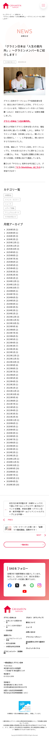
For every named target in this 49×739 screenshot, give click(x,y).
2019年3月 (10, 449)
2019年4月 (10, 446)
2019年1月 (10, 455)
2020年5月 (10, 426)
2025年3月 (10, 271)
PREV (10, 520)
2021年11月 (11, 391)
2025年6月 (10, 261)
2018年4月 (10, 481)
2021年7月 (10, 404)
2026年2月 (10, 239)
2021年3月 (10, 413)
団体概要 (9, 630)
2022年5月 (10, 378)
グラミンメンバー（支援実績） (13, 652)
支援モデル (7, 635)
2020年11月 (11, 420)
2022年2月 (10, 384)
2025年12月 (11, 242)
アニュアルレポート (12, 212)
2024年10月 (11, 287)
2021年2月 (10, 416)
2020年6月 (10, 423)
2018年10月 (11, 465)
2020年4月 (10, 429)
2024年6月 (10, 297)
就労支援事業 (10, 643)
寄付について (30, 622)
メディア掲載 (9, 208)
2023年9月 (10, 326)
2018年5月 (10, 478)
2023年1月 (10, 352)
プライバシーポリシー (34, 637)
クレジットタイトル (33, 648)
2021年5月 (10, 407)
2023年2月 (10, 349)
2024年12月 (11, 281)
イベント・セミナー (12, 199)
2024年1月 (10, 313)
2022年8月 (10, 368)
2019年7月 (10, 439)
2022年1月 (10, 387)
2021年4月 (10, 410)
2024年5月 (10, 300)
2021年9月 (10, 397)
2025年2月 (10, 274)
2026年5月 (10, 229)
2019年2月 (10, 452)
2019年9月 (10, 436)
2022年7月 (10, 371)
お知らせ (18, 14)
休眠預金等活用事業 (13, 646)
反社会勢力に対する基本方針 (35, 643)
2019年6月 (10, 442)
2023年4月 (10, 342)
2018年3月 (10, 484)
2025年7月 (10, 258)
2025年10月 (11, 249)
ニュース (8, 204)
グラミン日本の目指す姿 (14, 626)
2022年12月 (11, 355)
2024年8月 (10, 291)
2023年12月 (11, 316)
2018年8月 (10, 471)
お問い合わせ (30, 632)
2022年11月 (11, 358)
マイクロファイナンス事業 (14, 639)
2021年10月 (11, 394)
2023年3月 (10, 345)
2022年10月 (11, 362)
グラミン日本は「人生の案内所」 (17, 121)
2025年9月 (10, 252)
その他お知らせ (10, 62)
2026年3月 (10, 236)
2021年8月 (10, 400)
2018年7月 (10, 475)
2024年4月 (10, 304)
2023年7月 (10, 332)
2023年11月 (11, 320)
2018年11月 (11, 462)
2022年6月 (10, 375)
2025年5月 (10, 265)
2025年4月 (10, 268)
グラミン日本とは (10, 617)
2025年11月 (11, 245)
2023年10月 (11, 323)
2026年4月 (10, 232)
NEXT (38, 535)
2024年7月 (10, 294)
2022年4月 (10, 381)
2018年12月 (11, 458)
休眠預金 (8, 195)
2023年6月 (10, 336)
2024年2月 (10, 310)
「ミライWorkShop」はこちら (28, 167)
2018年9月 (10, 468)
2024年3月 (10, 307)
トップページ (7, 14)
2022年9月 (10, 365)
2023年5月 (10, 339)
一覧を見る (24, 544)
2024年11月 (11, 284)
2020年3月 (10, 433)
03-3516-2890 (9, 676)
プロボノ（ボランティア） (35, 617)
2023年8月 (10, 329)
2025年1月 (10, 278)
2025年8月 (10, 255)
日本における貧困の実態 (14, 621)
